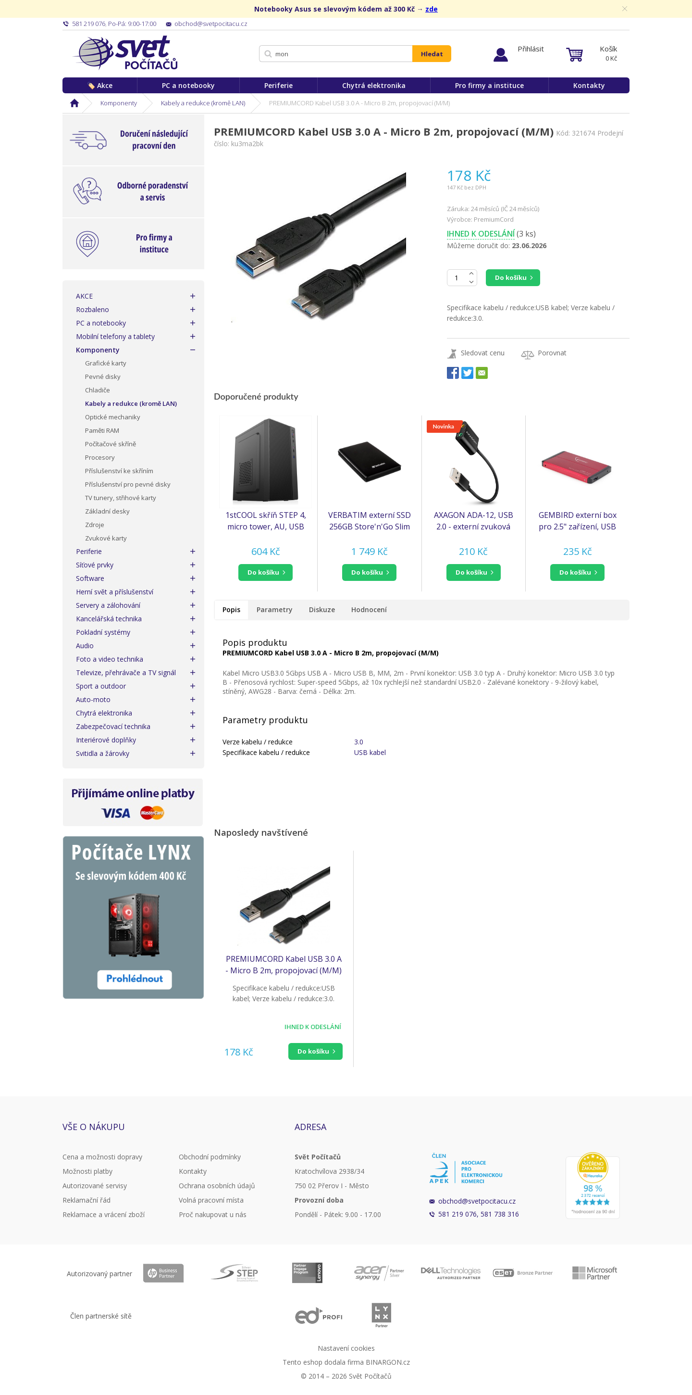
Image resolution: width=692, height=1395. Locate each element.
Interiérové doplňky (106, 739)
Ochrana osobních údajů (217, 1185)
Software (90, 578)
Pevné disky (103, 376)
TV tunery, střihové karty (120, 497)
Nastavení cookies (346, 1348)
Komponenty (118, 103)
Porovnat (552, 352)
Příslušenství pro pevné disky (128, 484)
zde (431, 8)
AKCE (84, 296)
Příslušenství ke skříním (119, 470)
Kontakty (589, 85)
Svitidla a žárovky (102, 753)
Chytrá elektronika (374, 85)
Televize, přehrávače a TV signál (126, 672)
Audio (85, 645)
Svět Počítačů (124, 53)
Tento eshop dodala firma (323, 1362)
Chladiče (97, 390)
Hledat (432, 54)
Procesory (100, 457)
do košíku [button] (263, 572)
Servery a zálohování (108, 605)
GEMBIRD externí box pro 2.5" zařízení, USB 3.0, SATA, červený (578, 521)
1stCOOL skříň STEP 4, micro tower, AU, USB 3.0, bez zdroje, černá (265, 521)
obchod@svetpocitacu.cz (477, 1201)
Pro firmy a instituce (489, 85)
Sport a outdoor (101, 686)
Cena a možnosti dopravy (102, 1156)
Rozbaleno (92, 309)
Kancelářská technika (109, 618)
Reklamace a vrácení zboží (103, 1214)
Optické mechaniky (112, 417)
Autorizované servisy (94, 1185)
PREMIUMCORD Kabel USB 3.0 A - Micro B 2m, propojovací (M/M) (283, 965)
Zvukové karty (106, 538)
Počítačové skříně (110, 444)
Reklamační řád (86, 1200)
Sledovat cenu (483, 352)
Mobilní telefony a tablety (115, 336)
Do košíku (511, 277)
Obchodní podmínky (210, 1156)
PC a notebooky (188, 85)
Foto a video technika (109, 659)
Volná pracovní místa (211, 1200)
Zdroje (94, 524)
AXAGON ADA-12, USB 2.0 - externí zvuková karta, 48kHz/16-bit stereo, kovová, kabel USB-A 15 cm (473, 521)
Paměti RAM (102, 430)
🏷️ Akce (99, 85)
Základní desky (107, 511)
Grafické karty (105, 363)
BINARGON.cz (388, 1362)
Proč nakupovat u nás (213, 1214)
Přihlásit (531, 48)
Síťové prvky (94, 564)
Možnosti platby (87, 1171)
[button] (265, 572)
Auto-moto (93, 699)
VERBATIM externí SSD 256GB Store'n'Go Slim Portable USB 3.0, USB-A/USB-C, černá (369, 521)
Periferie (278, 85)
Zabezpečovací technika (113, 726)
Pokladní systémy (103, 632)
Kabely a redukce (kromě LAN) (203, 103)
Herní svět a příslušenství (114, 591)
